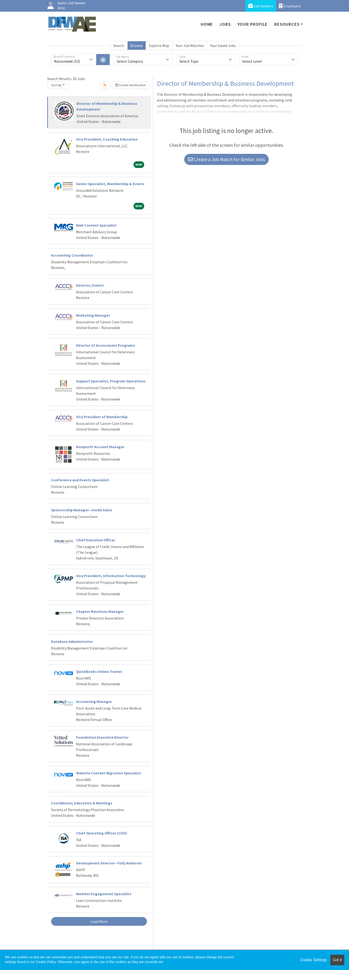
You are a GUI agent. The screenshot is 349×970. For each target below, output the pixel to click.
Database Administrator (72, 641)
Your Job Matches (190, 45)
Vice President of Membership (102, 416)
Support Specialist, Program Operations (111, 381)
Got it (337, 960)
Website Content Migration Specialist (108, 773)
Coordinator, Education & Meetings (81, 803)
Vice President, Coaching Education (107, 139)
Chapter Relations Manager (100, 611)
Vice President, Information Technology (111, 575)
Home (207, 24)
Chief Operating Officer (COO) (101, 833)
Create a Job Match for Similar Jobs (226, 159)
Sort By (56, 85)
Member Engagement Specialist (103, 893)
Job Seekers (260, 6)
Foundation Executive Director (102, 737)
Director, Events (90, 285)
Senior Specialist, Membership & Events (110, 183)
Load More (99, 921)
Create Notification (130, 85)
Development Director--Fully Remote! (109, 863)
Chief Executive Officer (95, 540)
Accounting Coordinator (72, 255)
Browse (136, 45)
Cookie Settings (313, 960)
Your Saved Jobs (223, 45)
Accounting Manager (94, 701)
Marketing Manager (93, 315)
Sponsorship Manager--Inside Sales (81, 510)
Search (118, 45)
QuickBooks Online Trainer (99, 671)
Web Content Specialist (96, 225)
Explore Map (159, 45)
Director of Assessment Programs (105, 345)
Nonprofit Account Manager (100, 446)
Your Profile (252, 24)
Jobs (225, 24)
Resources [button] (286, 24)
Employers (290, 6)
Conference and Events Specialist (80, 479)
